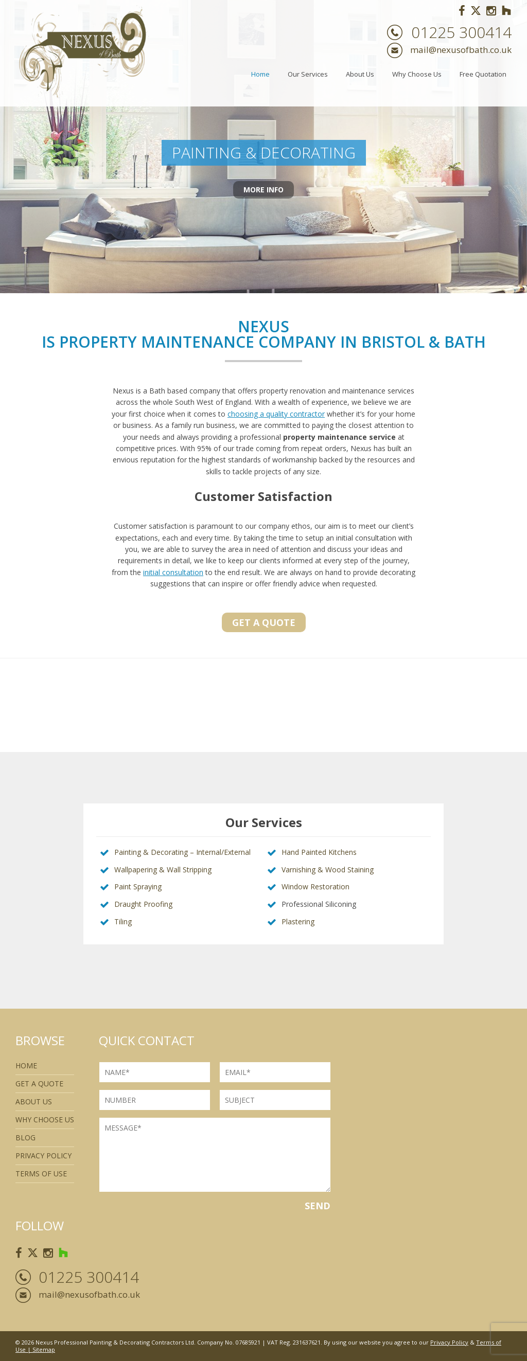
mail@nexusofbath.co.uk (461, 50)
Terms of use (41, 1173)
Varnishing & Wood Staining (328, 869)
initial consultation (173, 572)
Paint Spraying (138, 886)
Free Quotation (483, 74)
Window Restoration (315, 886)
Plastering (298, 921)
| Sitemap (40, 1349)
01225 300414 (461, 32)
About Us (360, 74)
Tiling (123, 921)
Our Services (308, 74)
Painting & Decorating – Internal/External (182, 852)
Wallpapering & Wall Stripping (163, 869)
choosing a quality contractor (276, 414)
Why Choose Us (417, 74)
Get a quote (263, 622)
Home (260, 74)
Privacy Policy (43, 1155)
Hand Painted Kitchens (319, 852)
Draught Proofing (143, 904)
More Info (263, 192)
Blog (25, 1137)
